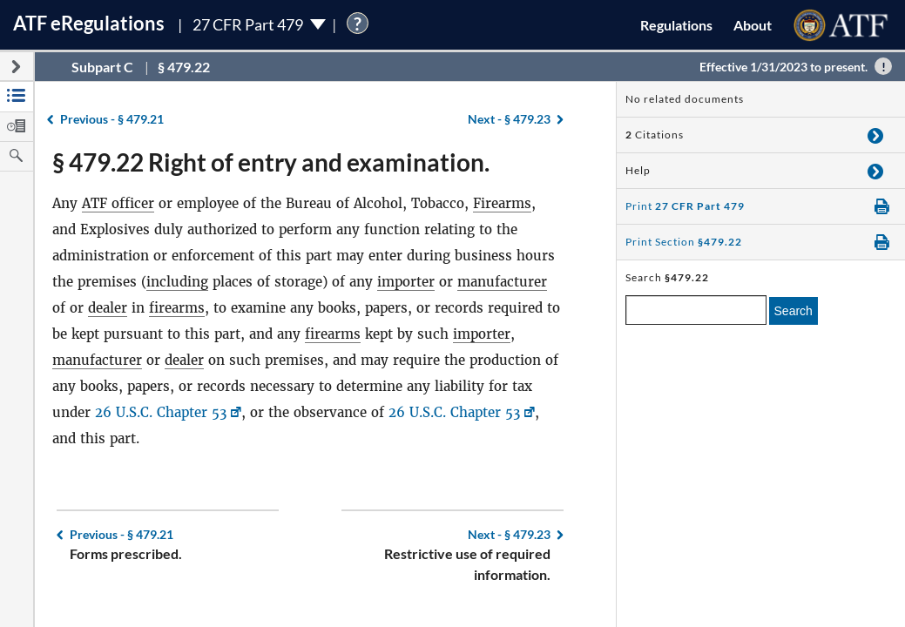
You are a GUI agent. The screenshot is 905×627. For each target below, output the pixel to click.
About (752, 25)
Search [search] (793, 311)
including (177, 281)
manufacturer (502, 281)
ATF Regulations (89, 23)
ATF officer (118, 203)
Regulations (676, 25)
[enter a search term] (696, 310)
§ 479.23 (509, 118)
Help (638, 170)
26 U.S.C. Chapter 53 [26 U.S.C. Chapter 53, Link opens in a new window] (160, 412)
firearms (177, 308)
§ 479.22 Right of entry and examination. (271, 162)
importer (406, 281)
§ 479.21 (112, 118)
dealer (107, 308)
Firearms (502, 203)
